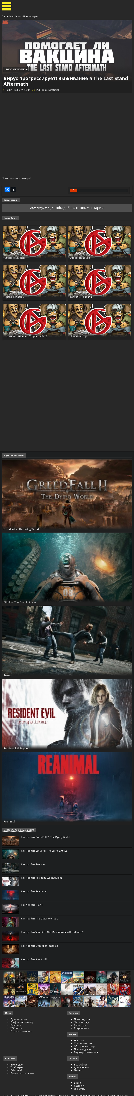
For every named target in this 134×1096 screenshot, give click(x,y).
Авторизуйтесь (40, 208)
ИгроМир (79, 1089)
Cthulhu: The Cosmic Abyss (24, 603)
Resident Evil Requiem (21, 749)
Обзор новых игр (84, 1047)
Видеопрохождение (22, 1074)
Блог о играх (30, 16)
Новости (79, 1041)
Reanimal (11, 822)
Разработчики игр (21, 1031)
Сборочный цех (17, 258)
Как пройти (45, 838)
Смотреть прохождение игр (18, 830)
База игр (15, 1025)
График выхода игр (22, 1022)
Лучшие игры (18, 1020)
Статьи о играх (83, 1044)
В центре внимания (86, 1052)
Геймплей (16, 1071)
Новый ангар (80, 336)
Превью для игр (83, 1050)
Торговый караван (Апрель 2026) (31, 336)
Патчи (78, 1071)
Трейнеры (80, 1025)
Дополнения (81, 1068)
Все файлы (80, 1065)
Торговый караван (85, 297)
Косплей (79, 1086)
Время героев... (17, 297)
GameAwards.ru (11, 16)
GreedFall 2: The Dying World (26, 530)
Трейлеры (16, 1068)
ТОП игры (16, 1028)
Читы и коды (81, 1022)
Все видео (16, 1065)
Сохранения (81, 1028)
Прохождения (82, 1020)
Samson (9, 676)
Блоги (77, 1083)
